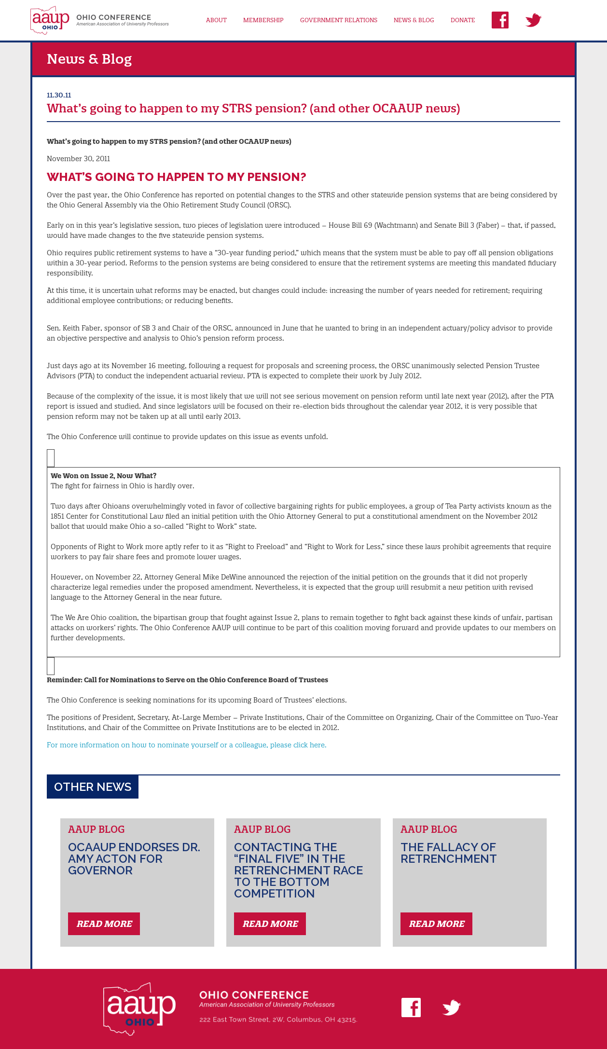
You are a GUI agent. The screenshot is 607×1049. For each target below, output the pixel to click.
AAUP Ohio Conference (99, 20)
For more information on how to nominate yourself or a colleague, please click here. (187, 745)
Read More (104, 923)
